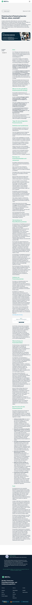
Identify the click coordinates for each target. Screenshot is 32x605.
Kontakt (24, 590)
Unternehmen (15, 590)
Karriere (14, 594)
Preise (3, 592)
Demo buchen (25, 592)
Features (3, 590)
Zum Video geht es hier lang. (17, 314)
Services (3, 594)
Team (14, 592)
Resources (15, 597)
